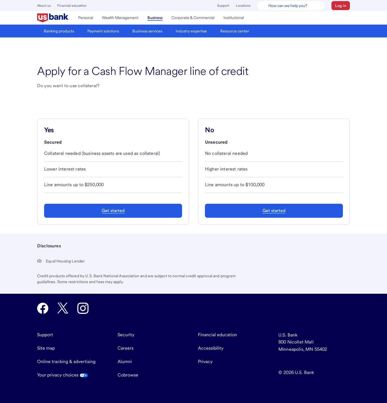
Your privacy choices (62, 375)
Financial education (72, 6)
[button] (340, 5)
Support (223, 6)
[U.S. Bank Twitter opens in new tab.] (62, 308)
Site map (46, 348)
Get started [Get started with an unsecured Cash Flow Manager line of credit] (273, 210)
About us (44, 6)
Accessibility (210, 348)
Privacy (205, 361)
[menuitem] (53, 18)
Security (126, 334)
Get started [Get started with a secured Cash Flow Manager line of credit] (113, 210)
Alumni (125, 361)
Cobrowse (128, 375)
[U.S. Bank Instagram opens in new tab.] (83, 308)
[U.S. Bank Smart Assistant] (291, 5)
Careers (125, 348)
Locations (243, 6)
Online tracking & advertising (66, 361)
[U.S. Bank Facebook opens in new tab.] (42, 308)
